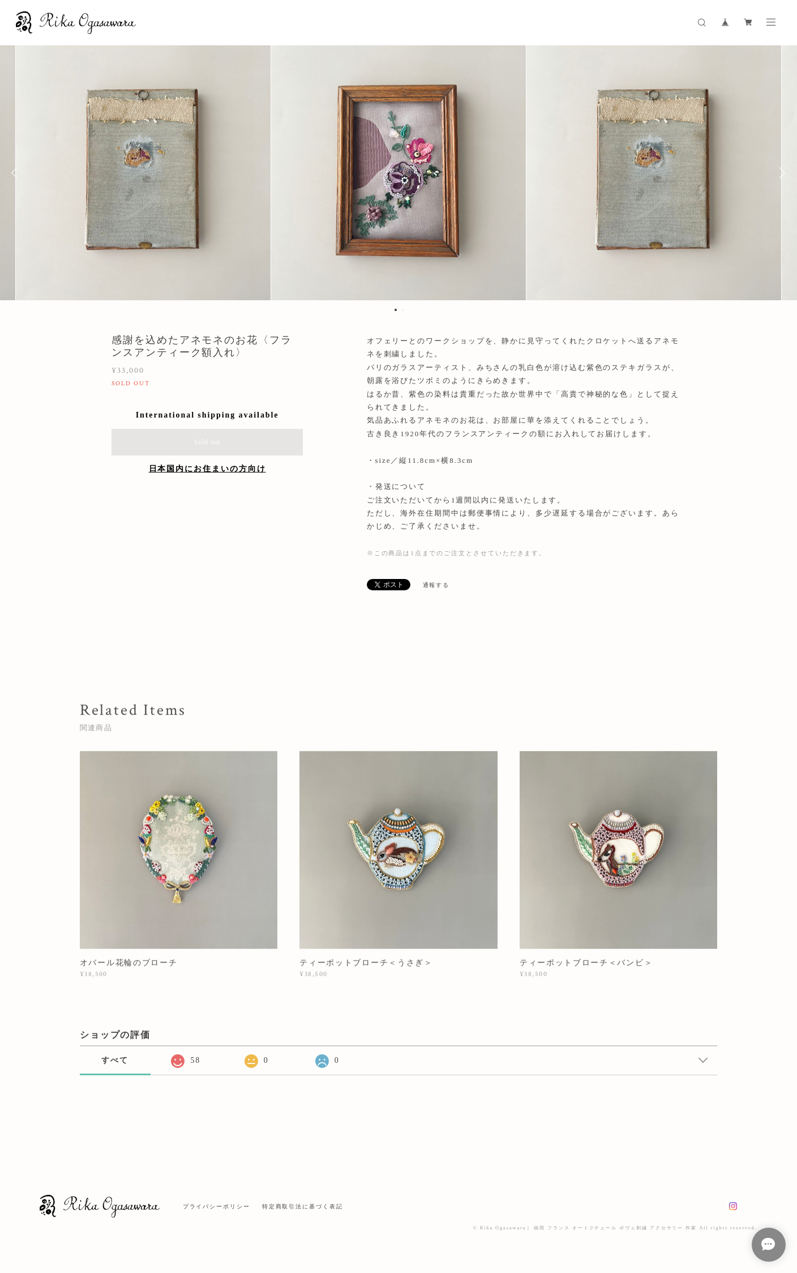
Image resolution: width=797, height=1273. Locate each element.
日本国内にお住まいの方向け (207, 469)
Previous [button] (17, 172)
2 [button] (403, 310)
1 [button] (396, 310)
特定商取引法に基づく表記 (302, 1206)
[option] (398, 172)
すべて (114, 1060)
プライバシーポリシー (216, 1206)
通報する (436, 585)
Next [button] (780, 172)
